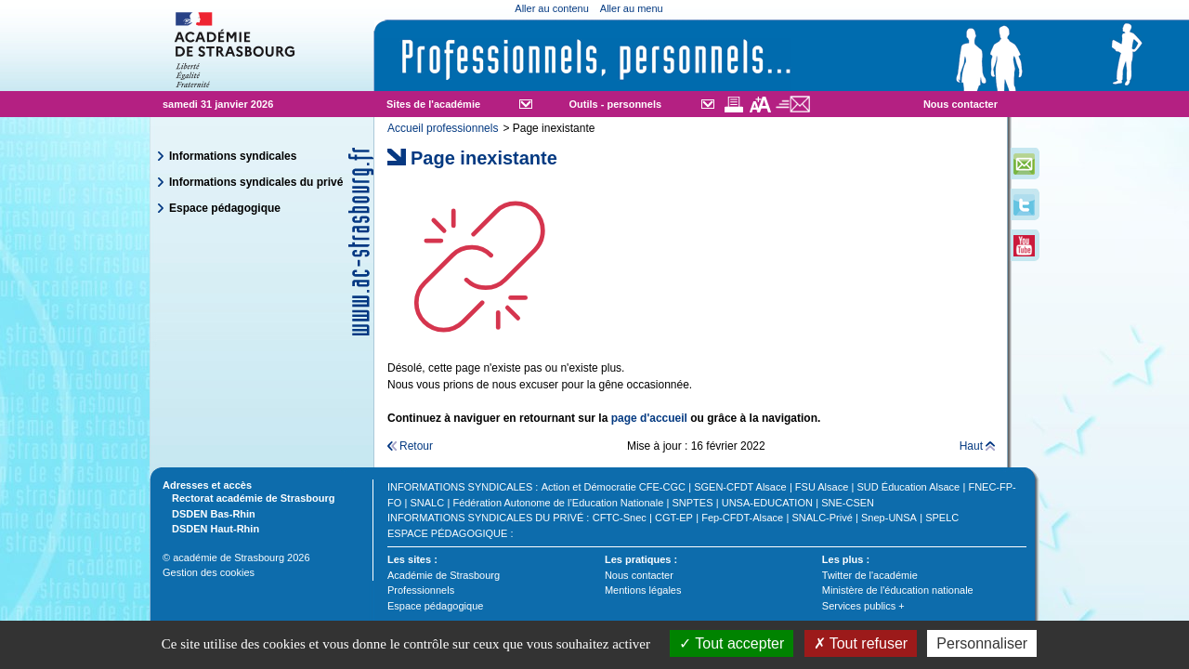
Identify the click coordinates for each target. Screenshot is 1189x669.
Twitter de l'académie (870, 575)
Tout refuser (861, 643)
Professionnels (420, 590)
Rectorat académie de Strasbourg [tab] (248, 497)
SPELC (942, 517)
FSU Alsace (821, 486)
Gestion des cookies (209, 572)
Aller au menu (631, 8)
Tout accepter (731, 643)
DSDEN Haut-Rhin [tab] (211, 527)
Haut (971, 446)
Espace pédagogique (225, 208)
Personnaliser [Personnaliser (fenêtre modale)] (981, 643)
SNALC (428, 502)
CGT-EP (674, 517)
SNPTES (693, 502)
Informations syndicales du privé (256, 182)
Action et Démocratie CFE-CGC (614, 486)
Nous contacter (960, 104)
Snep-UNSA (889, 517)
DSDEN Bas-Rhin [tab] (209, 512)
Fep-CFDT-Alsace (742, 517)
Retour (416, 446)
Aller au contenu (552, 8)
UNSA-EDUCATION (767, 502)
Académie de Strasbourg (443, 575)
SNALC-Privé (821, 517)
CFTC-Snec (620, 517)
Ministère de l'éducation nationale (897, 590)
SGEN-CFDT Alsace (740, 486)
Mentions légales (643, 590)
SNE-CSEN (847, 502)
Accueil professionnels (442, 128)
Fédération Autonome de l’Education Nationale (557, 502)
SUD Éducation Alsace (908, 486)
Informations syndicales (232, 156)
